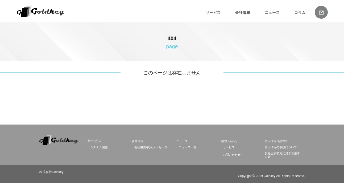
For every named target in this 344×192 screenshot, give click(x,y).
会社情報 (242, 12)
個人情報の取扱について (281, 147)
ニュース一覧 (187, 147)
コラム (299, 12)
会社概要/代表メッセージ (150, 147)
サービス (213, 12)
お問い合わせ (229, 141)
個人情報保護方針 (276, 141)
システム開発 (99, 147)
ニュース (272, 12)
